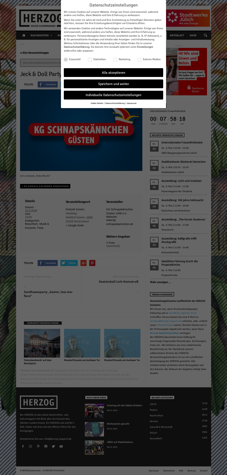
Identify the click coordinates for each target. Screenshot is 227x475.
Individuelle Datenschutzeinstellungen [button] (113, 95)
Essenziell (72, 59)
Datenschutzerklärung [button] (115, 103)
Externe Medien (149, 59)
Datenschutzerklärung (76, 46)
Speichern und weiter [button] (113, 83)
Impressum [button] (131, 103)
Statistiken (97, 59)
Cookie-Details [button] (97, 103)
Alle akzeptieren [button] (113, 72)
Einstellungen (145, 46)
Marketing (121, 59)
